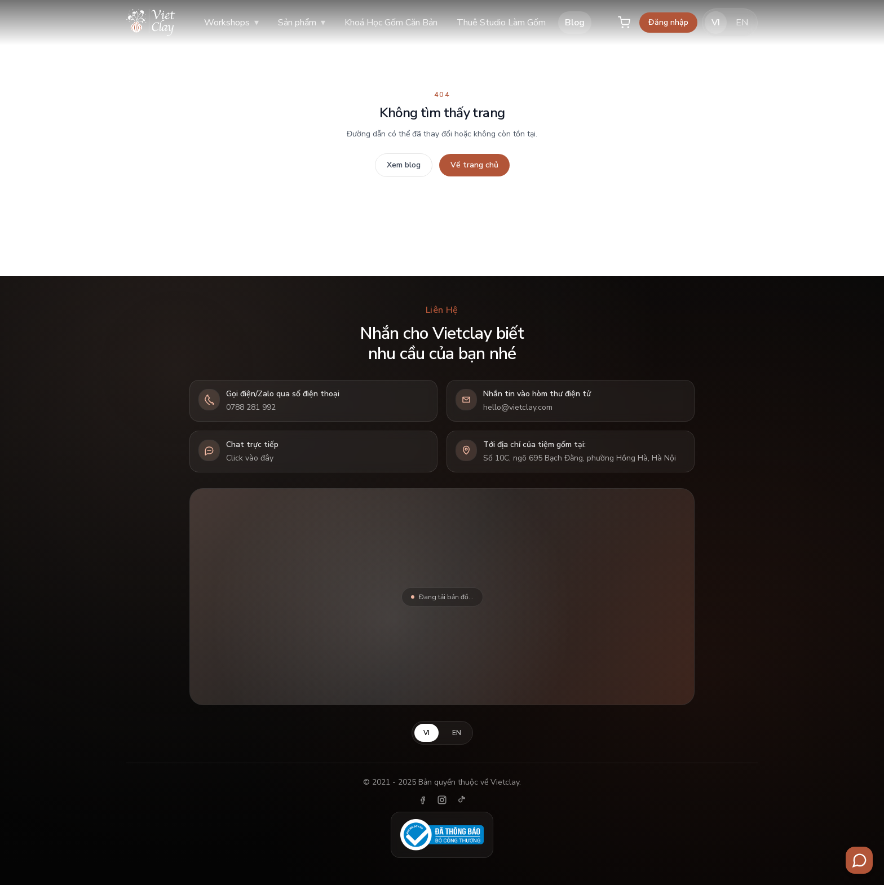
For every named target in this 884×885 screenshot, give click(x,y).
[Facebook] (423, 800)
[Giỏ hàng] (624, 22)
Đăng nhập (668, 22)
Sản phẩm (301, 22)
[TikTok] (461, 800)
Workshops (231, 22)
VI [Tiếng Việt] (715, 22)
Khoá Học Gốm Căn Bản (390, 22)
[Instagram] (442, 800)
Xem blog (404, 165)
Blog (575, 22)
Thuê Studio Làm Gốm (501, 22)
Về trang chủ (474, 165)
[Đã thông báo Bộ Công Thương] (442, 835)
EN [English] (742, 22)
